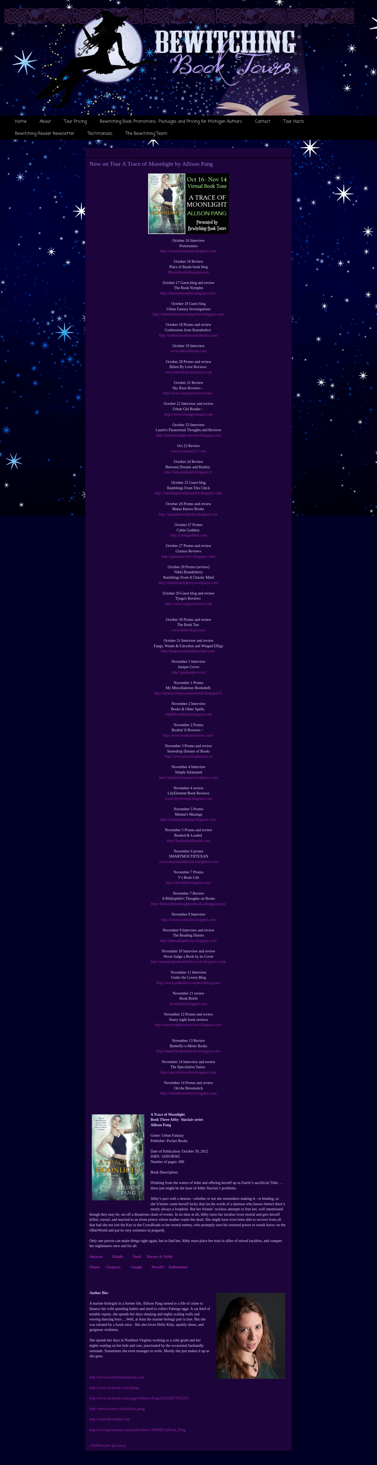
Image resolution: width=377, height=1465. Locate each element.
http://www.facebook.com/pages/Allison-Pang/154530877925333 (138, 1398)
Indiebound (178, 1267)
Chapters (113, 1267)
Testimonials (100, 134)
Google (136, 1267)
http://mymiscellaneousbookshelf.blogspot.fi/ (188, 693)
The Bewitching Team (146, 134)
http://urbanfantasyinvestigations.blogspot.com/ (189, 314)
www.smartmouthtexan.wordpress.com (188, 862)
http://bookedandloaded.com (188, 841)
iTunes (94, 1267)
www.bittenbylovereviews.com (188, 372)
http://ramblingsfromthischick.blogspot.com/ (188, 493)
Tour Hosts (294, 121)
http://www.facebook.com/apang (114, 1388)
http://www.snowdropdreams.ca (188, 756)
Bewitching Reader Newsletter (45, 134)
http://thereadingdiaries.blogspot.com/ (188, 941)
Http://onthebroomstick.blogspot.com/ (188, 1093)
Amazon (96, 1257)
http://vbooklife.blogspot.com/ (188, 883)
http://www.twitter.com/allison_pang (117, 1409)
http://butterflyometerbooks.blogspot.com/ (188, 1051)
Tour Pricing (75, 121)
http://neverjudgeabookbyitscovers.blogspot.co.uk (188, 962)
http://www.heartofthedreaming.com (116, 1377)
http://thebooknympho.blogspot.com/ (188, 293)
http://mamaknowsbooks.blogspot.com (188, 514)
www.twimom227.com (188, 451)
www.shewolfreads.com (188, 351)
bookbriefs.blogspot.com (188, 1004)
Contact (262, 121)
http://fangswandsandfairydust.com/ (188, 651)
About (45, 121)
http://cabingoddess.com (188, 535)
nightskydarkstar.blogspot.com (188, 714)
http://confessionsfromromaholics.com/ (188, 335)
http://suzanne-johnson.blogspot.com (188, 251)
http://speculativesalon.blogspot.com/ (188, 1072)
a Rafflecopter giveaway (107, 1446)
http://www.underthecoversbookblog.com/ (188, 983)
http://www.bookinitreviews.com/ (188, 735)
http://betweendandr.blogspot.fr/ (188, 472)
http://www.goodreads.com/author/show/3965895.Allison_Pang (137, 1430)
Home (20, 121)
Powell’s (158, 1267)
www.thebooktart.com (188, 630)
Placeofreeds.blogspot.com (188, 272)
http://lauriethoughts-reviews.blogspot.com (188, 435)
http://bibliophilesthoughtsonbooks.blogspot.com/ (188, 904)
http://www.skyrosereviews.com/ (188, 393)
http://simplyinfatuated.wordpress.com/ (188, 778)
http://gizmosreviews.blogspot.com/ (189, 557)
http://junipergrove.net (188, 672)
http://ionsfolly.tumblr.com (109, 1419)
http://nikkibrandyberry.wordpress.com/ (188, 583)
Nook (136, 1257)
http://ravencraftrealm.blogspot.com (188, 920)
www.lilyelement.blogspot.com (188, 799)
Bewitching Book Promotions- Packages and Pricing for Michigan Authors (171, 121)
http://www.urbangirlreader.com (188, 414)
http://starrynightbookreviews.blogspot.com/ (188, 1025)
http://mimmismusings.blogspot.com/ (188, 820)
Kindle (117, 1257)
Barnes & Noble (160, 1257)
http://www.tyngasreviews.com (188, 604)
